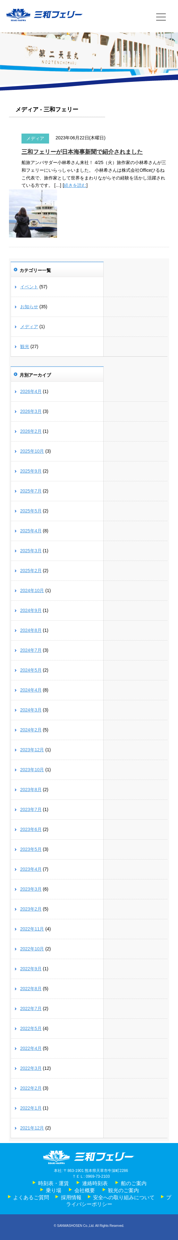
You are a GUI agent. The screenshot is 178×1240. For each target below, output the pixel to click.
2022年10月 (32, 948)
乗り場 (53, 1190)
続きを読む (75, 185)
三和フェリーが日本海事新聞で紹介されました (82, 152)
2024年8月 (31, 630)
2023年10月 (32, 769)
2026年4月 (31, 391)
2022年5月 (31, 1028)
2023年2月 (31, 909)
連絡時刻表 (95, 1183)
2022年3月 (31, 1068)
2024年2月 (31, 729)
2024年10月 (32, 590)
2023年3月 (31, 889)
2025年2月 (31, 570)
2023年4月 (31, 869)
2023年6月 (31, 829)
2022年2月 (31, 1088)
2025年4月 (31, 530)
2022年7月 (31, 1008)
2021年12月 (32, 1128)
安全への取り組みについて (124, 1197)
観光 (24, 346)
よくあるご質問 (31, 1197)
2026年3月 (31, 411)
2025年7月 (31, 490)
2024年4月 (31, 690)
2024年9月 (31, 610)
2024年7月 (31, 650)
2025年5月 (31, 510)
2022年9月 (31, 968)
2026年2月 (31, 431)
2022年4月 (31, 1048)
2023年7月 (31, 809)
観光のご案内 (123, 1190)
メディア (35, 138)
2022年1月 (31, 1108)
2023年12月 (32, 749)
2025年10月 (32, 451)
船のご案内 (134, 1183)
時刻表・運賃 (53, 1183)
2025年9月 (31, 471)
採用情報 (71, 1197)
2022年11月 (32, 928)
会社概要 (84, 1190)
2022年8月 (31, 988)
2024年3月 (31, 709)
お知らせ (29, 306)
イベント (29, 286)
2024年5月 (31, 670)
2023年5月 (31, 849)
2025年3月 (31, 550)
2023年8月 (31, 789)
